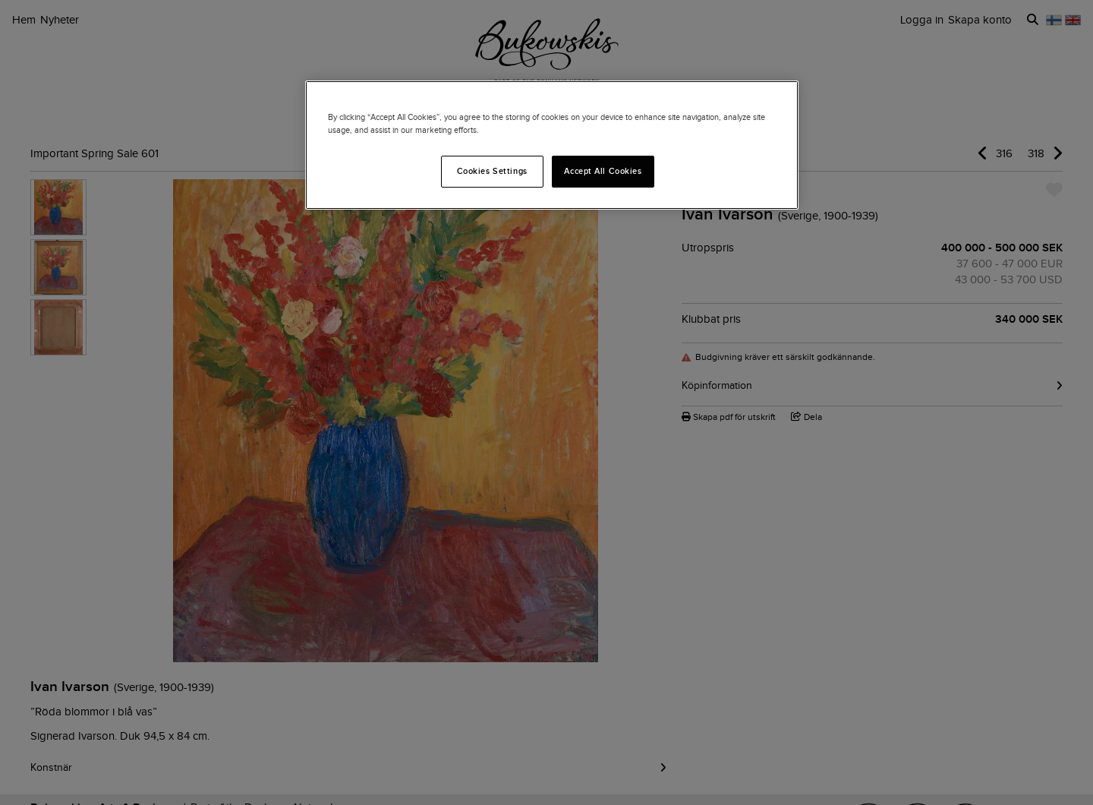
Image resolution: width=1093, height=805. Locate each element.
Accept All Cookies (602, 170)
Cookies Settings (492, 170)
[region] (551, 145)
